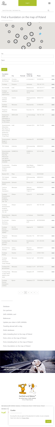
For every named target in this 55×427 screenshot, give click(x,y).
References (6, 318)
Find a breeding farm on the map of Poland (18, 342)
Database (6, 306)
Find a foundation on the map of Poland (16, 346)
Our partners (7, 310)
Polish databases (8, 330)
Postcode (22, 76)
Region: (3, 60)
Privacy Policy (25, 418)
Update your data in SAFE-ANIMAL (15, 322)
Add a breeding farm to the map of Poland (17, 334)
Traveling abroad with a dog (12, 326)
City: (2, 53)
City (13, 76)
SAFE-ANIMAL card (9, 314)
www (53, 76)
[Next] (37, 292)
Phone (38, 76)
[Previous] (19, 292)
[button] (40, 34)
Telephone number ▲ (29, 75)
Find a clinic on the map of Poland (14, 338)
